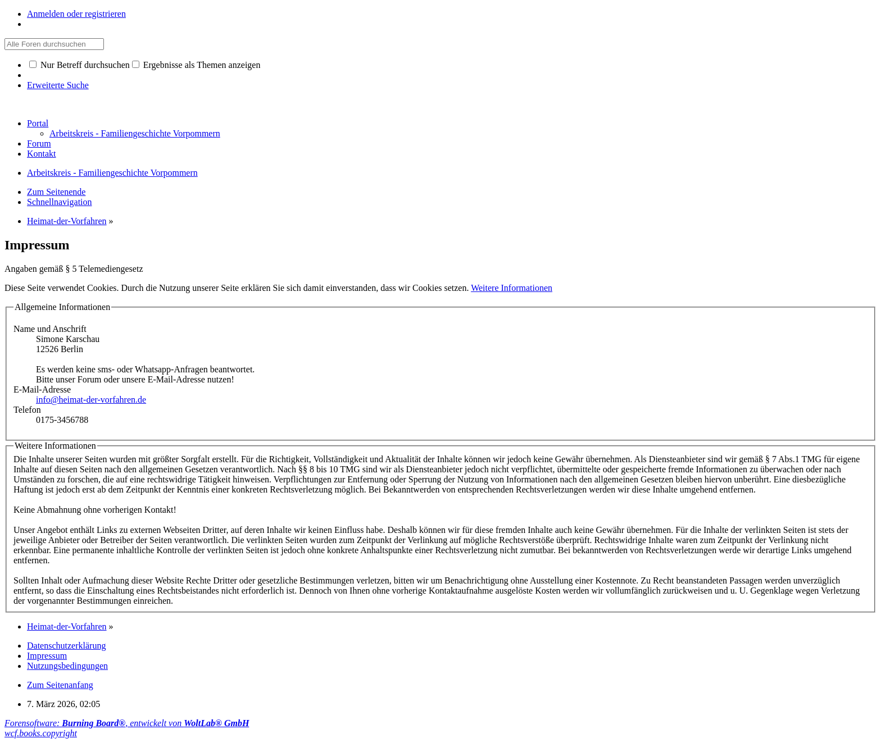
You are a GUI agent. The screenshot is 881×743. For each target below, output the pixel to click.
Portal (37, 123)
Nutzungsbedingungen (67, 666)
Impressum (47, 655)
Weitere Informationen (511, 288)
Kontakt (41, 153)
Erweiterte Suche (58, 85)
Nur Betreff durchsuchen (79, 65)
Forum (39, 143)
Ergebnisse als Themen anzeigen (196, 65)
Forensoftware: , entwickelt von (126, 723)
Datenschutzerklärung (66, 645)
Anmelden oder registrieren (76, 14)
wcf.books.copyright (40, 733)
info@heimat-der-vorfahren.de (91, 399)
